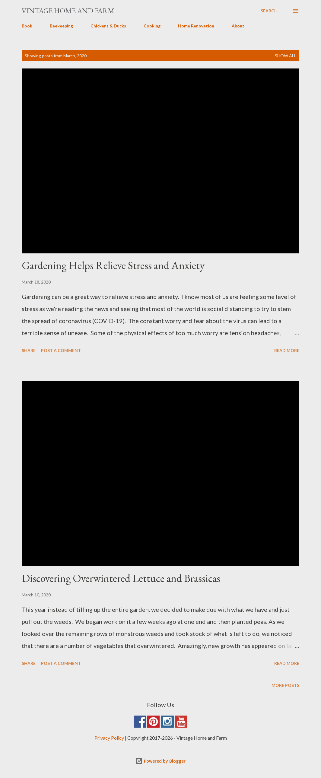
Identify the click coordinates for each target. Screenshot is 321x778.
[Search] (269, 10)
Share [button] (29, 350)
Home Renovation (196, 25)
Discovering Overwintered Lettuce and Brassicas (121, 578)
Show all (285, 55)
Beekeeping (61, 25)
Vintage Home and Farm (68, 10)
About (238, 25)
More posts (285, 685)
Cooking (152, 25)
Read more (286, 350)
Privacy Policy (109, 738)
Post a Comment (61, 350)
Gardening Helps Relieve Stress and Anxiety (113, 265)
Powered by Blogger (160, 761)
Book (27, 25)
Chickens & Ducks (108, 25)
